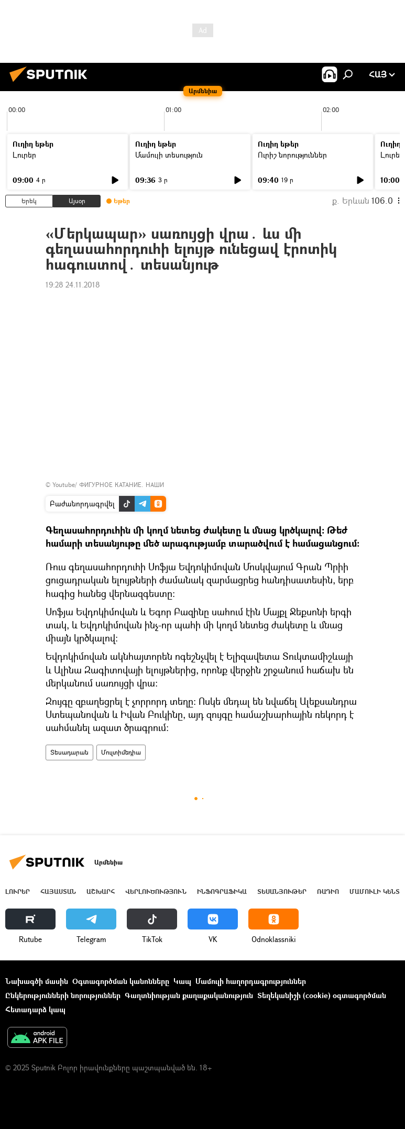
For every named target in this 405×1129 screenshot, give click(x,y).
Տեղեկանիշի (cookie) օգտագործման (321, 995)
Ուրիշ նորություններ (292, 155)
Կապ (182, 981)
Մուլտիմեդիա (121, 752)
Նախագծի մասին (36, 981)
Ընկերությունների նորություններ (63, 995)
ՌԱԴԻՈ (328, 891)
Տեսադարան (69, 752)
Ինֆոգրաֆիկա (222, 891)
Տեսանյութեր (282, 891)
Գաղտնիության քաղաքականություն (189, 995)
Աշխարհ (100, 891)
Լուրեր (24, 155)
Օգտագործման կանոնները (120, 981)
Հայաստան (58, 891)
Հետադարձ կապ (35, 1009)
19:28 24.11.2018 (73, 285)
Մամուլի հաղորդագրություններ (250, 981)
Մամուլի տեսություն (169, 155)
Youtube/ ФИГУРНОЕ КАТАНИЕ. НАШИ (108, 484)
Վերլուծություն (156, 891)
